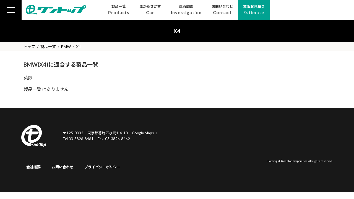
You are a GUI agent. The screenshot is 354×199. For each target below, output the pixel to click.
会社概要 (33, 167)
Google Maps (145, 133)
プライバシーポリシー (102, 167)
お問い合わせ (62, 167)
